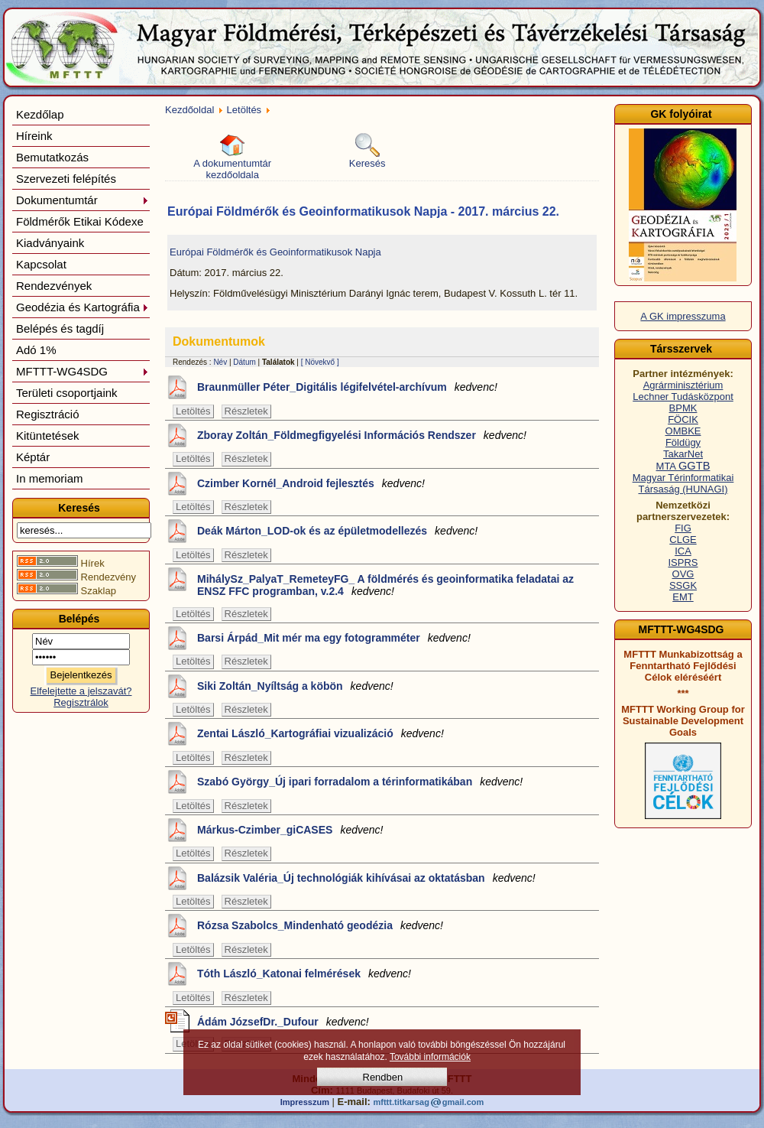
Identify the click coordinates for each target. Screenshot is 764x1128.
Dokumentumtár (82, 199)
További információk (430, 1057)
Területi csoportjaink (67, 392)
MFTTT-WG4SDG (82, 371)
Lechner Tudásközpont (683, 396)
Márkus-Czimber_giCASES (290, 830)
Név (220, 362)
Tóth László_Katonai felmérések (304, 973)
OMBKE (683, 431)
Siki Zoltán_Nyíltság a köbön (295, 686)
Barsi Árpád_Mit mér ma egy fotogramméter (334, 638)
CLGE (682, 539)
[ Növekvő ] (320, 362)
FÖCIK (683, 419)
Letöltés (244, 109)
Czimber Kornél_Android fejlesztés (311, 483)
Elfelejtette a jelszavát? (81, 691)
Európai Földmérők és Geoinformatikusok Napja (275, 252)
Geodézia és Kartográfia (82, 307)
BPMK (683, 408)
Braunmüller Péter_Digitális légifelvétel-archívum (347, 387)
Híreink (34, 135)
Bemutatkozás (52, 157)
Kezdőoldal (189, 109)
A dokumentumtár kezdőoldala (232, 156)
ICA (683, 551)
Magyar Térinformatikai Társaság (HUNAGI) (683, 483)
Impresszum (304, 1102)
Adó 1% (36, 349)
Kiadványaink (50, 242)
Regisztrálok (80, 702)
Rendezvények (54, 285)
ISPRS (683, 562)
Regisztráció (47, 414)
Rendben (383, 1077)
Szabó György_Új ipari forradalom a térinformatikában (360, 781)
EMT (682, 597)
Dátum (244, 362)
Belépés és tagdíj (60, 328)
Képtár (33, 456)
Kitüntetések (47, 435)
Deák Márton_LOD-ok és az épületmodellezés (337, 531)
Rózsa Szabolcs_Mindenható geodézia (320, 925)
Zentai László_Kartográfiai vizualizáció (320, 733)
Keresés (367, 151)
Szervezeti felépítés (66, 178)
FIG (683, 528)
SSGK (683, 585)
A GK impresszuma (682, 316)
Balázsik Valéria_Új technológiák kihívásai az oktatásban (366, 878)
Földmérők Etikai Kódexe (80, 221)
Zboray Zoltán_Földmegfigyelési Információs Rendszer (361, 435)
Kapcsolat (41, 264)
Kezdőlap (40, 114)
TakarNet (683, 454)
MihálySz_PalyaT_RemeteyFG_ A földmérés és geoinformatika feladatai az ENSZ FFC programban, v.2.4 (385, 585)
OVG (683, 574)
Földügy (683, 442)
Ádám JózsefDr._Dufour (283, 1022)
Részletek (246, 411)
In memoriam (49, 478)
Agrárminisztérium (683, 385)
